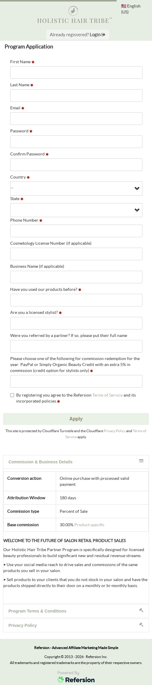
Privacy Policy (115, 431)
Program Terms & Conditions (75, 610)
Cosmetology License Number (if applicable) (50, 243)
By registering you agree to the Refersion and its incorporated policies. (73, 398)
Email (17, 107)
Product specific (89, 524)
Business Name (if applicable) (37, 266)
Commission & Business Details (75, 461)
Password (21, 130)
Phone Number (26, 220)
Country (20, 177)
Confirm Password (29, 154)
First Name (22, 61)
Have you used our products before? (45, 289)
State (16, 198)
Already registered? (78, 34)
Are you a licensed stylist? (36, 312)
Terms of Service (107, 395)
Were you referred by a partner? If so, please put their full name (68, 335)
